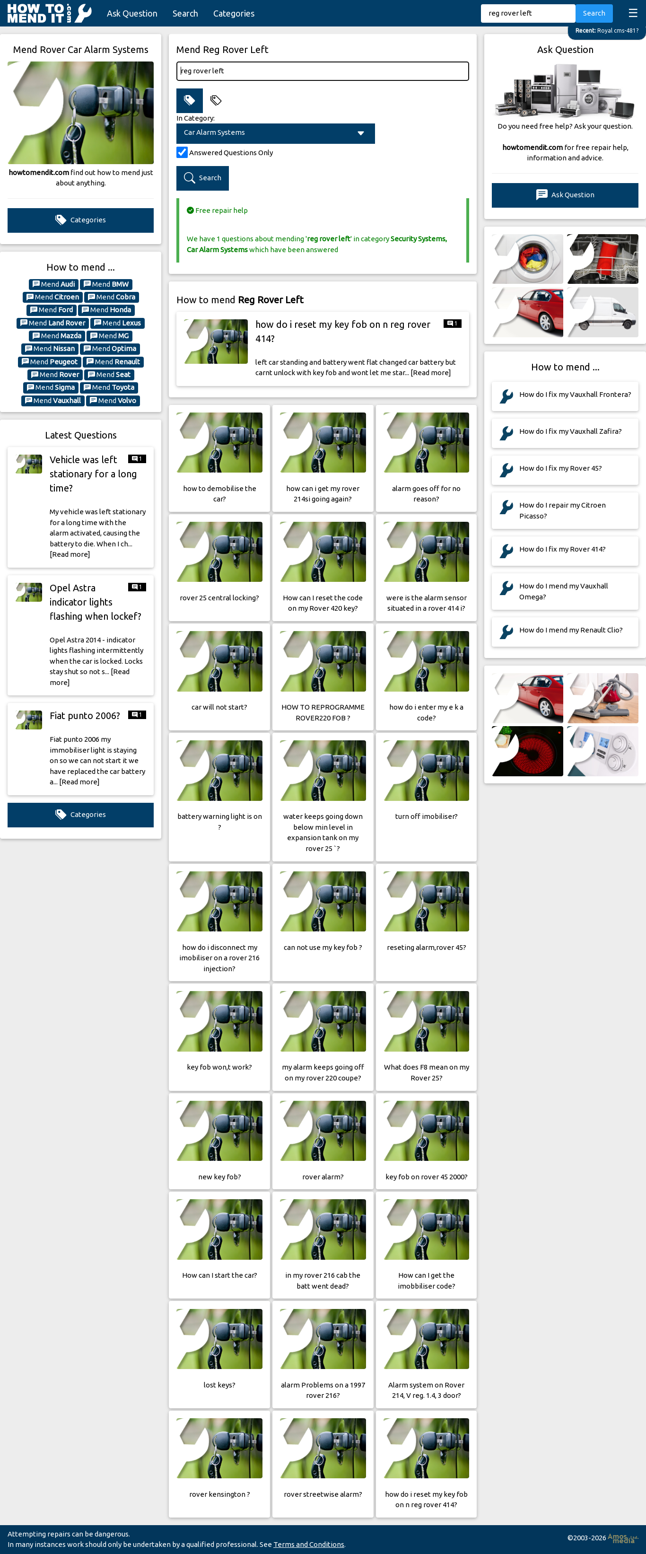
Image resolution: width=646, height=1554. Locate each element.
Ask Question (132, 13)
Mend (54, 284)
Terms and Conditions (308, 1544)
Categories (233, 13)
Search (185, 13)
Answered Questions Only (231, 153)
